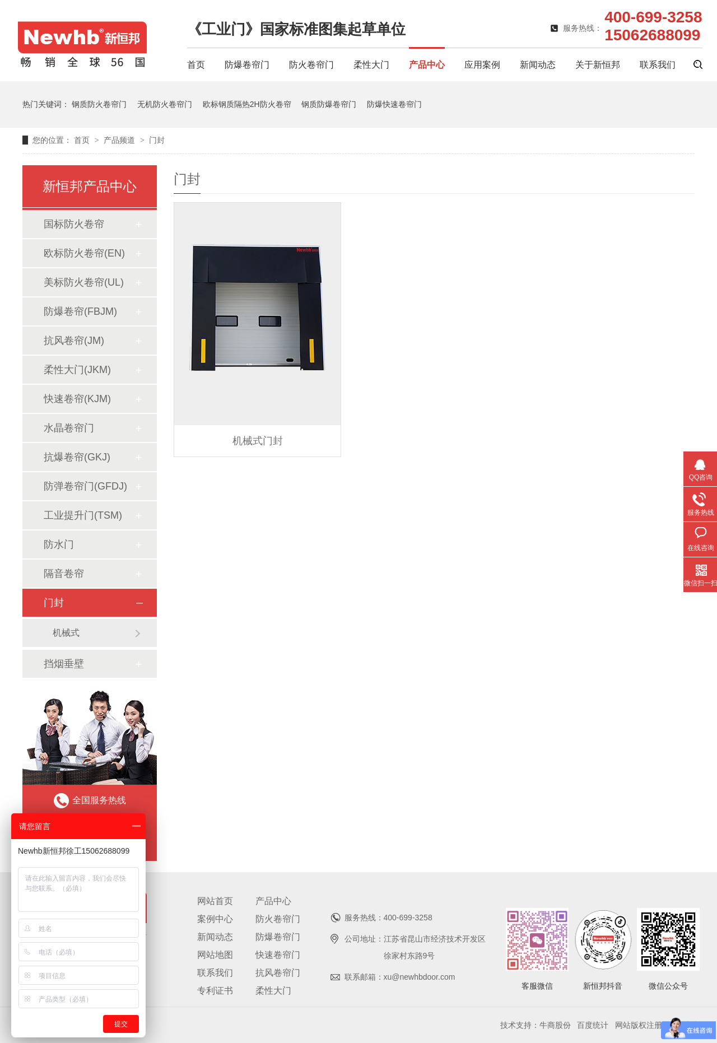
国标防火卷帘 (74, 224)
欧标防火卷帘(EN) (84, 253)
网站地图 (215, 955)
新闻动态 (538, 64)
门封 (157, 140)
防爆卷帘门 (247, 64)
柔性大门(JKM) (77, 369)
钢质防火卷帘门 (99, 104)
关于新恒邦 (597, 64)
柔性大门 (371, 64)
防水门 (59, 544)
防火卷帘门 (311, 64)
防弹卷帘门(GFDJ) (85, 486)
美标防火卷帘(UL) (84, 282)
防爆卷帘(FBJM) (80, 311)
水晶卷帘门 (69, 428)
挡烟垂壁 (64, 663)
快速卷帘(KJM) (77, 398)
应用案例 (482, 64)
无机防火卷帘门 (164, 104)
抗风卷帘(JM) (74, 340)
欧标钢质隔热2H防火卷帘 (247, 104)
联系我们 (658, 64)
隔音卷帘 (64, 573)
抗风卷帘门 (277, 972)
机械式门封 (257, 440)
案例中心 (215, 919)
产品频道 (120, 140)
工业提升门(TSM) (83, 515)
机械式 (66, 632)
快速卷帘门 (277, 955)
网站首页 (215, 901)
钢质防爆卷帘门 (328, 104)
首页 (196, 64)
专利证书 (215, 990)
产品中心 (427, 64)
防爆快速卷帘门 (394, 104)
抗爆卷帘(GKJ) (77, 457)
